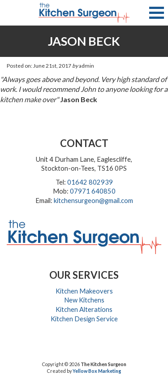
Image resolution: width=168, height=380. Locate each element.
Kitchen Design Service (84, 319)
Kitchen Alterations (84, 309)
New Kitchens (84, 300)
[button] (156, 12)
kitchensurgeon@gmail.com (93, 200)
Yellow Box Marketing (97, 371)
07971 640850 (93, 191)
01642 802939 (90, 182)
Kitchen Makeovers (84, 291)
